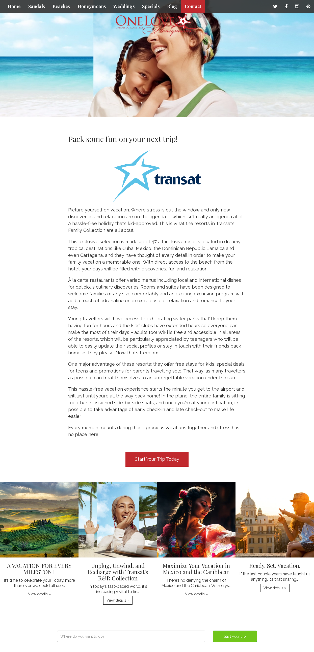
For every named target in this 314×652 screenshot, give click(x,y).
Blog (172, 6)
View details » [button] (39, 594)
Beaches (61, 6)
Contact (193, 6)
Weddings (124, 6)
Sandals (36, 6)
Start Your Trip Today (157, 459)
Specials (151, 6)
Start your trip (235, 636)
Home (14, 6)
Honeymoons (91, 6)
